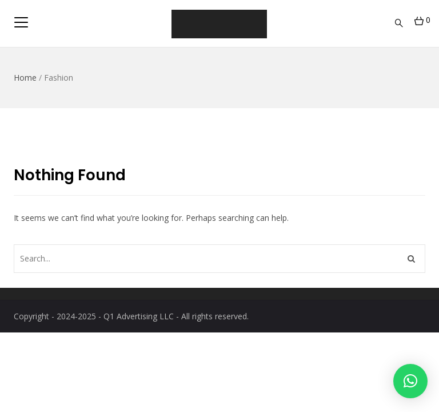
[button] (410, 381)
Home (25, 77)
